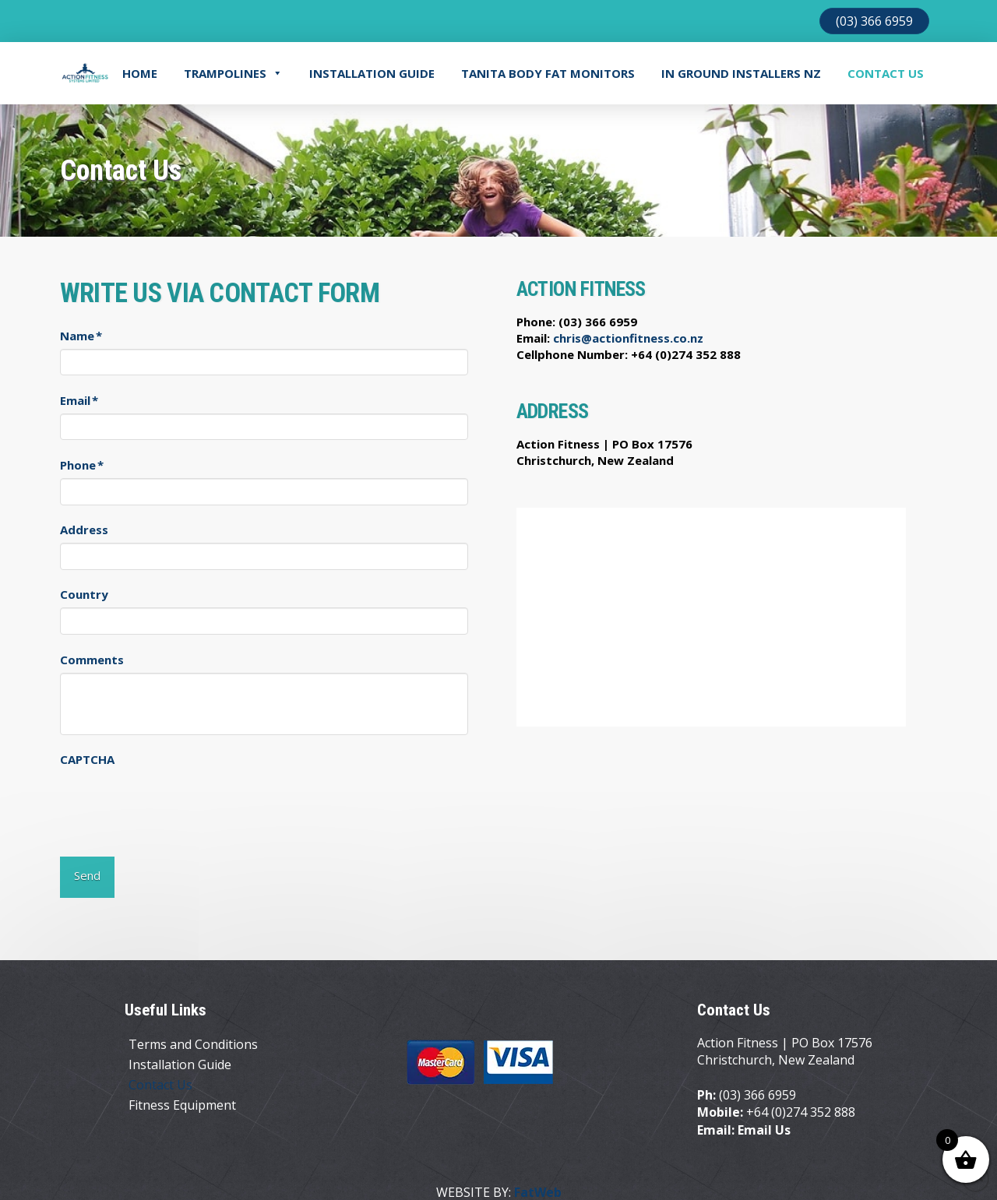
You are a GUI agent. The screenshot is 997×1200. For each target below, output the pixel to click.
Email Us (764, 1108)
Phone (82, 465)
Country (84, 594)
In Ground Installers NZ (741, 73)
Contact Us (885, 73)
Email (79, 400)
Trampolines (233, 73)
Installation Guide (372, 73)
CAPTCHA (87, 759)
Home (139, 73)
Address (84, 530)
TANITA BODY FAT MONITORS (548, 73)
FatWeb (538, 1172)
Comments (92, 660)
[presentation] (178, 802)
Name (81, 336)
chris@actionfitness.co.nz (628, 338)
